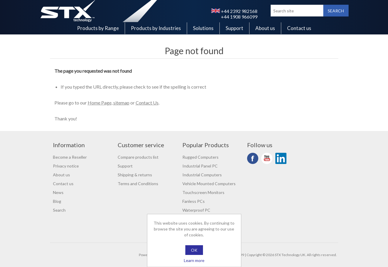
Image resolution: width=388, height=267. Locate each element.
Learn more (194, 260)
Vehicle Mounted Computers (209, 183)
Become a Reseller (70, 157)
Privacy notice (66, 165)
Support (234, 28)
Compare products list (138, 157)
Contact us (299, 28)
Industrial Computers (202, 174)
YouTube (266, 158)
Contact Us (147, 102)
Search (59, 210)
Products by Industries (156, 28)
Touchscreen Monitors (203, 192)
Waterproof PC (196, 210)
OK (194, 250)
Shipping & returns (135, 174)
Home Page (99, 102)
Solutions (203, 28)
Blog (57, 201)
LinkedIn (281, 158)
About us (265, 28)
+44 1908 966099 (239, 16)
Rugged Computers (200, 157)
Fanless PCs (193, 201)
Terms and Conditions (138, 183)
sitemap (121, 102)
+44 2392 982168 (234, 11)
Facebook (252, 158)
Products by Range (98, 28)
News (58, 192)
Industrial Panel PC (200, 165)
